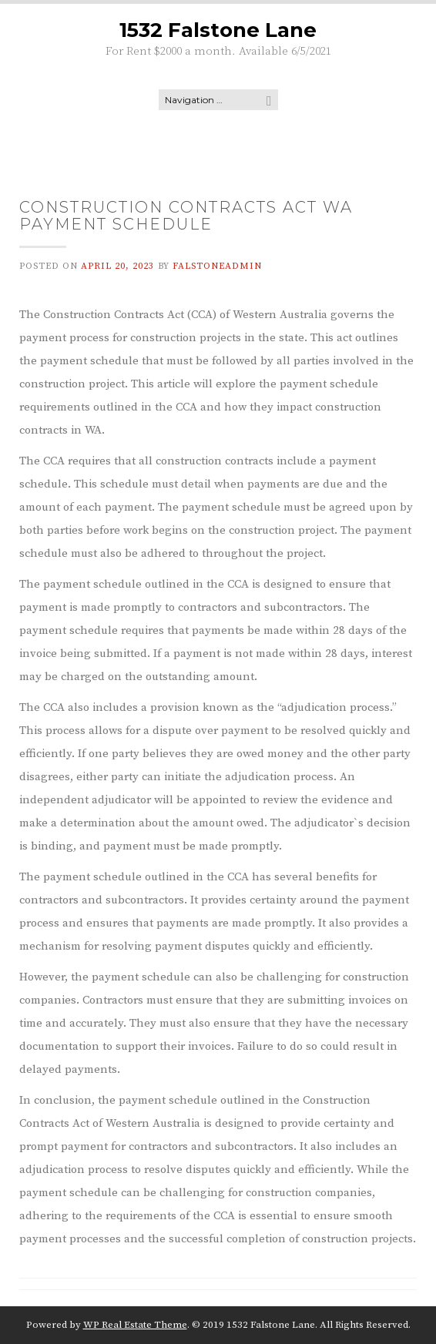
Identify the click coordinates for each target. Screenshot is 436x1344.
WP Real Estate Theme (135, 1325)
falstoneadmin (217, 266)
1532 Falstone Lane (218, 30)
